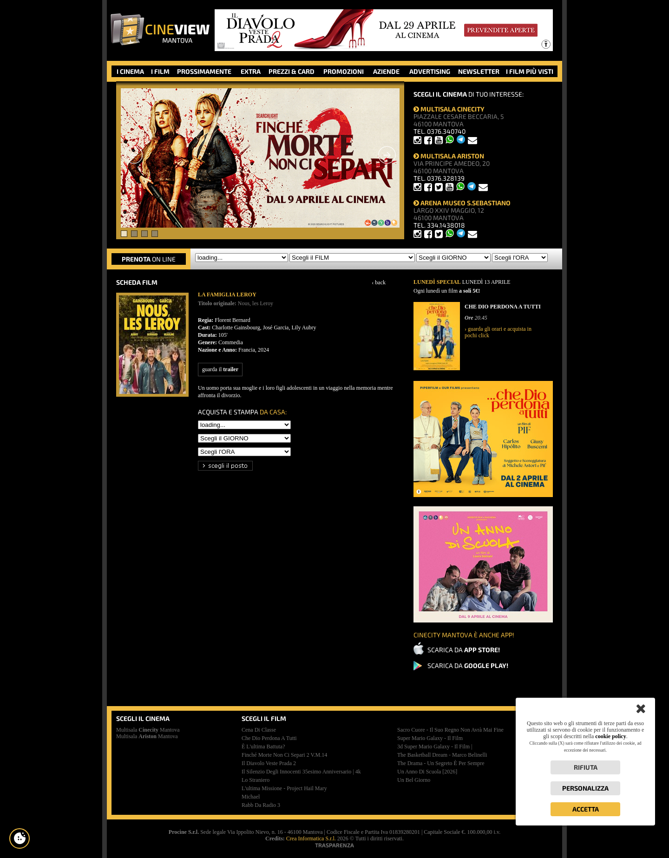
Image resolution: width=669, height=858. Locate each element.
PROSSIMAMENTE (204, 71)
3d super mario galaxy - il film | (434, 746)
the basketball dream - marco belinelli (442, 755)
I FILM (160, 71)
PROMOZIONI (343, 71)
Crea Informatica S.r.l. (311, 838)
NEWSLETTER (478, 71)
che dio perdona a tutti (269, 738)
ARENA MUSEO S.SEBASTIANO (462, 203)
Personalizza (585, 788)
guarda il (220, 369)
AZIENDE (386, 71)
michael (251, 796)
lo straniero (255, 780)
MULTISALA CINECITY (449, 109)
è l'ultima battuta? (263, 746)
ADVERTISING (429, 71)
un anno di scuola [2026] (427, 771)
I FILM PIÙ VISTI (529, 71)
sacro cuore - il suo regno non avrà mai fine (450, 730)
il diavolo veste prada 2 (269, 763)
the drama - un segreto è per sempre (441, 763)
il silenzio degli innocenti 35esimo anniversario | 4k (301, 771)
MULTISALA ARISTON (448, 156)
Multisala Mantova (148, 730)
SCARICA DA (463, 650)
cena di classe (259, 730)
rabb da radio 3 (261, 805)
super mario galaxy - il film (430, 738)
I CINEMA (130, 71)
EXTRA (251, 71)
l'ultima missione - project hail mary (284, 788)
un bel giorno (413, 780)
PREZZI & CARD (292, 71)
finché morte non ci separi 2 (284, 755)
